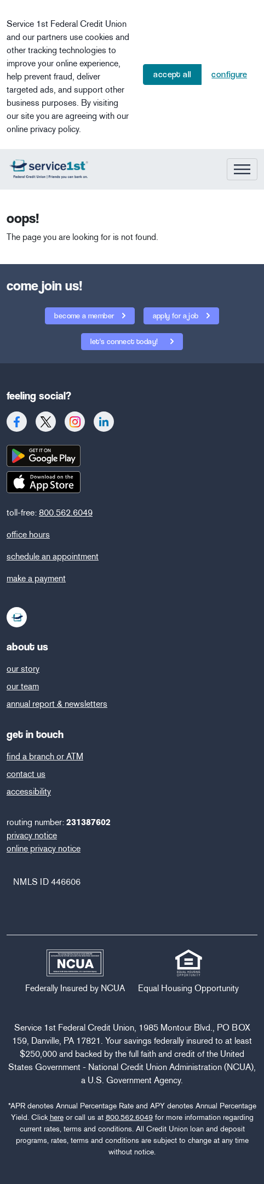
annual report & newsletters (57, 704)
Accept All (172, 74)
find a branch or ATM (45, 756)
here (57, 1117)
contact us (26, 774)
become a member (85, 315)
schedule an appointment (53, 556)
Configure (229, 74)
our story (23, 669)
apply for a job (176, 315)
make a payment (36, 578)
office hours (28, 534)
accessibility (29, 791)
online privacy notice (44, 848)
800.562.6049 (66, 512)
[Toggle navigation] (242, 169)
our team (23, 686)
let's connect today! (120, 339)
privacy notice (32, 835)
